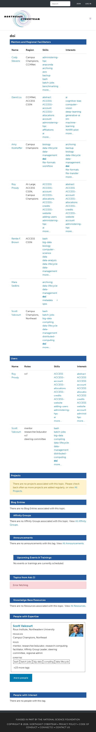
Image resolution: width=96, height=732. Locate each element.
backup (46, 75)
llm (67, 118)
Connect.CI (46, 727)
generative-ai (73, 115)
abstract (47, 97)
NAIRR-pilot (72, 129)
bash (45, 79)
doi (44, 158)
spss (45, 303)
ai (43, 133)
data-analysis (49, 260)
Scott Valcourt (23, 626)
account (47, 118)
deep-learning (73, 111)
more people (21, 678)
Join (79, 4)
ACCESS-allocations (48, 113)
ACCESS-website (48, 211)
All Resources (78, 605)
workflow (48, 166)
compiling (48, 322)
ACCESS (47, 100)
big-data (47, 242)
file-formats (49, 162)
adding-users (50, 216)
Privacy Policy (68, 724)
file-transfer (72, 173)
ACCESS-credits (48, 204)
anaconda (48, 64)
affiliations (48, 129)
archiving (47, 68)
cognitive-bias (73, 100)
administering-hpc (50, 59)
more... (46, 89)
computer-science (49, 251)
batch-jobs (48, 82)
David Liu (16, 97)
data (45, 256)
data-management (50, 153)
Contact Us (63, 727)
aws (45, 71)
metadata (48, 300)
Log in (88, 4)
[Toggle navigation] (90, 19)
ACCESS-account (48, 106)
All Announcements (73, 543)
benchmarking (50, 86)
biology (47, 144)
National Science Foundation (61, 719)
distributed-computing (49, 338)
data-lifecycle (50, 148)
